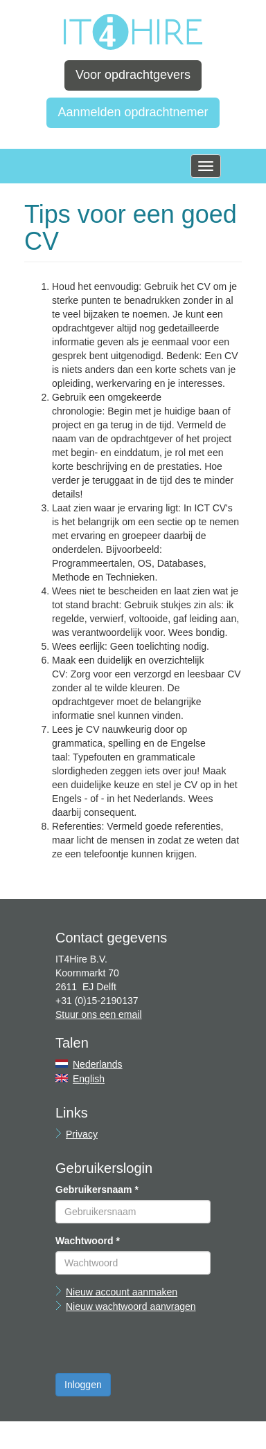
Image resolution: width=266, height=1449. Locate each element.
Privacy (82, 1134)
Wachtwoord (87, 1240)
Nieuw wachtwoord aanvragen (131, 1306)
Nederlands (98, 1064)
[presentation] (160, 1346)
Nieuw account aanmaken (121, 1291)
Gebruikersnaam (97, 1189)
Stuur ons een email (98, 1014)
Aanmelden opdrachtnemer (132, 112)
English (89, 1078)
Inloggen (83, 1384)
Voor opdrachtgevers (133, 75)
